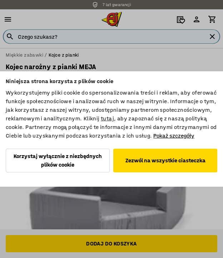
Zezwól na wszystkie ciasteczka (165, 160)
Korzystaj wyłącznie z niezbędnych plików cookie (58, 160)
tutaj (107, 118)
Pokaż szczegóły (173, 135)
